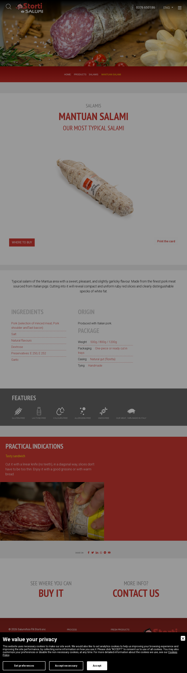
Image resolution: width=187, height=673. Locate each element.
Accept (97, 665)
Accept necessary (66, 665)
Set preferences (24, 665)
